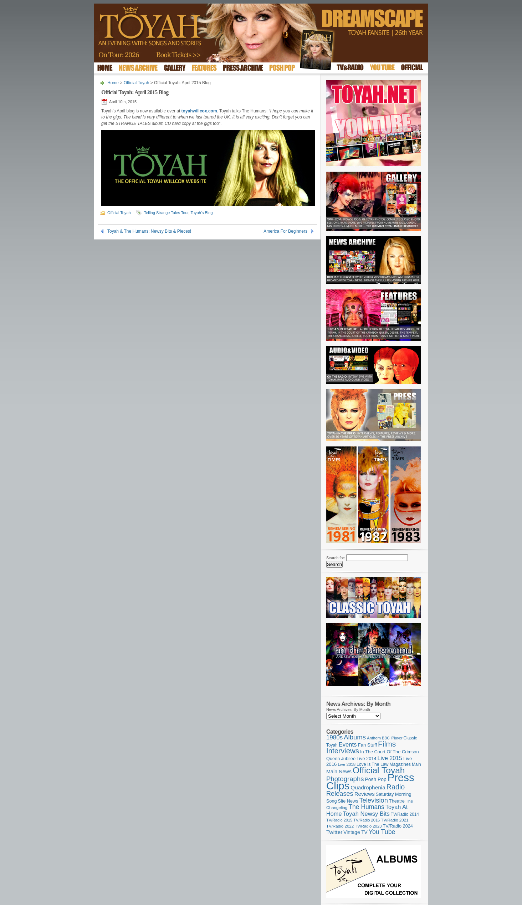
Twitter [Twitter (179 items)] (334, 832)
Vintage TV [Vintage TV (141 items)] (355, 832)
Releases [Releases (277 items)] (339, 793)
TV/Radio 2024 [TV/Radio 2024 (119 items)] (398, 826)
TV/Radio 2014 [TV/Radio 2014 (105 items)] (405, 814)
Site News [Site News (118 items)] (348, 801)
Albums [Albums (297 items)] (355, 737)
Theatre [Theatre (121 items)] (397, 801)
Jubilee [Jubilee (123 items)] (348, 758)
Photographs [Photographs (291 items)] (345, 779)
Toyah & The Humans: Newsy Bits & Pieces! (149, 231)
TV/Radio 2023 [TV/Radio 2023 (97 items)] (368, 826)
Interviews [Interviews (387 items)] (342, 751)
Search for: (335, 558)
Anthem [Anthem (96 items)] (374, 738)
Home (113, 82)
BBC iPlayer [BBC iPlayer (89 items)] (392, 738)
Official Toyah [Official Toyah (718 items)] (379, 770)
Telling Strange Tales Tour (166, 213)
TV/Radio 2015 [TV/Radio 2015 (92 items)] (339, 820)
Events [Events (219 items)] (348, 744)
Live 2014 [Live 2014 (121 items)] (367, 758)
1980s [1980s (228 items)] (334, 737)
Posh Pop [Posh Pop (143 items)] (376, 779)
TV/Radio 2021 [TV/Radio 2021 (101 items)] (394, 820)
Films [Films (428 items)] (387, 744)
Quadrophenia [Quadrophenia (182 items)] (367, 787)
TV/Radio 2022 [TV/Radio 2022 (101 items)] (340, 826)
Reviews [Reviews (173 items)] (364, 794)
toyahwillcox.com (199, 110)
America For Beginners (285, 231)
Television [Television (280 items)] (373, 800)
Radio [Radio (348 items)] (396, 787)
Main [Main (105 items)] (416, 764)
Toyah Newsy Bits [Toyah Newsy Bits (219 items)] (366, 813)
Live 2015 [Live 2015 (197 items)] (390, 758)
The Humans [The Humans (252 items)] (366, 806)
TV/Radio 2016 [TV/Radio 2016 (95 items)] (366, 820)
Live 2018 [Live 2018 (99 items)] (347, 764)
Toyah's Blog (202, 213)
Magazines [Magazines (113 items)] (400, 764)
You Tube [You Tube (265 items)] (382, 831)
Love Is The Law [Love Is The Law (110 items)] (372, 764)
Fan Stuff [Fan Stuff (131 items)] (367, 745)
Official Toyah (136, 82)
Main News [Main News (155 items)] (339, 771)
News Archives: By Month (348, 709)
